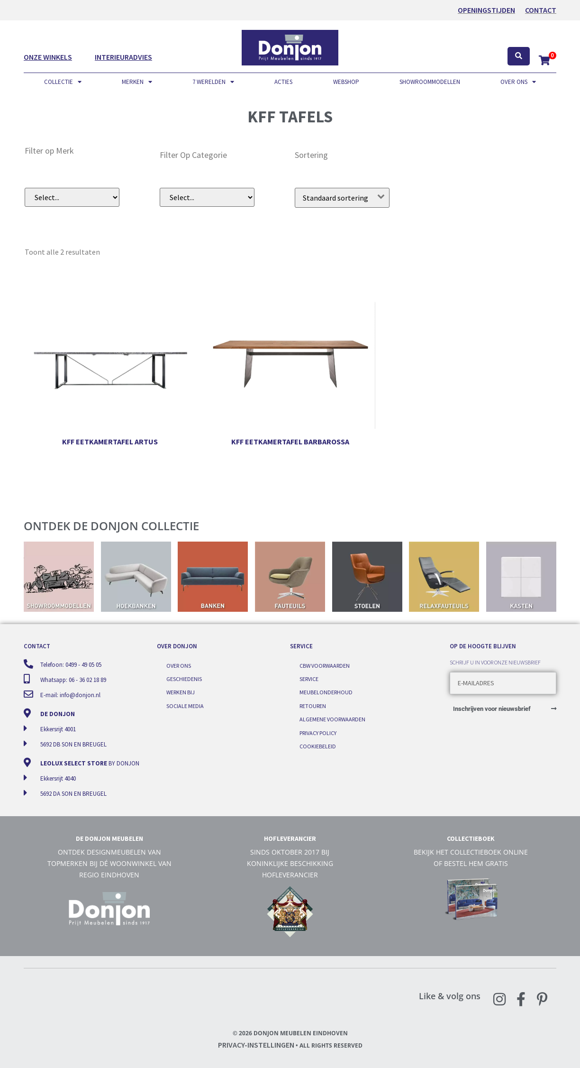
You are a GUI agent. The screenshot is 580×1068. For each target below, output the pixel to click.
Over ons (518, 82)
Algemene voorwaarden (332, 719)
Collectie (63, 82)
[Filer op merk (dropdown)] (72, 197)
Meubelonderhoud (326, 692)
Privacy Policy (317, 733)
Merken (137, 82)
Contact (540, 10)
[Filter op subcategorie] (207, 197)
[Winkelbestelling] (342, 198)
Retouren (312, 705)
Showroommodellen (429, 82)
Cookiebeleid (317, 746)
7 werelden (213, 82)
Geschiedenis (184, 678)
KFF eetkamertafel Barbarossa (290, 441)
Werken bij (180, 692)
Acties (283, 82)
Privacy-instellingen (256, 1045)
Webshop (346, 82)
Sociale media (185, 705)
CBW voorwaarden (324, 665)
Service (308, 678)
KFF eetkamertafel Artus (110, 441)
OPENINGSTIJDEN (486, 10)
